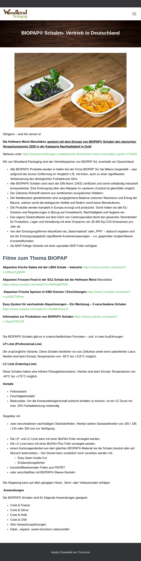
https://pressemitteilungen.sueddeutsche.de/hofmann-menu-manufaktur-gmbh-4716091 (79, 154)
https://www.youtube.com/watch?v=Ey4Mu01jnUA (35, 309)
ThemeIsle (84, 552)
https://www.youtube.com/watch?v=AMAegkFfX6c (35, 284)
